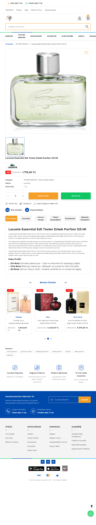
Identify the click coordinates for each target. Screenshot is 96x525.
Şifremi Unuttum (11, 442)
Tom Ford (76, 317)
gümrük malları (26, 351)
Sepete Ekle (43, 196)
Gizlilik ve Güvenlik (79, 441)
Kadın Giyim (32, 450)
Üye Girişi (9, 438)
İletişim (52, 434)
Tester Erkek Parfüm (46, 180)
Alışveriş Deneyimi (85, 218)
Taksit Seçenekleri (55, 218)
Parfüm (30, 434)
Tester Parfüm (33, 438)
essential (10, 355)
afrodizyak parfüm (42, 351)
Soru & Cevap (41, 218)
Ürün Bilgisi (11, 218)
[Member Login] (79, 18)
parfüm (68, 351)
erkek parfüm (57, 351)
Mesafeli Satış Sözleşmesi (77, 435)
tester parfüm (79, 351)
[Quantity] (15, 196)
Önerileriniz (70, 218)
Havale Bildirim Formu (58, 442)
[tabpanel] (46, 309)
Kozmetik (31, 446)
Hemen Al (76, 196)
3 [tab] (51, 339)
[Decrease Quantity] (8, 196)
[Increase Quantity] (23, 196)
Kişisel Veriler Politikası (81, 449)
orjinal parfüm (12, 351)
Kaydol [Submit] (84, 400)
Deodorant (31, 442)
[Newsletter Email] (70, 399)
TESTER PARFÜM (30, 180)
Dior (46, 317)
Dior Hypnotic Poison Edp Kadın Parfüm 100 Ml (46, 322)
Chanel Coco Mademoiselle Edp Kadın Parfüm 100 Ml (17, 322)
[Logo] (8, 18)
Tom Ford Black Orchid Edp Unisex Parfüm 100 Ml (76, 322)
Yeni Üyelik (9, 434)
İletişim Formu (55, 438)
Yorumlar (26, 218)
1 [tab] (45, 339)
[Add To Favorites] (86, 52)
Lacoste (27, 183)
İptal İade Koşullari (79, 445)
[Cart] (88, 18)
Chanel (17, 317)
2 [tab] (48, 339)
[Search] (48, 26)
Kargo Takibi (54, 446)
